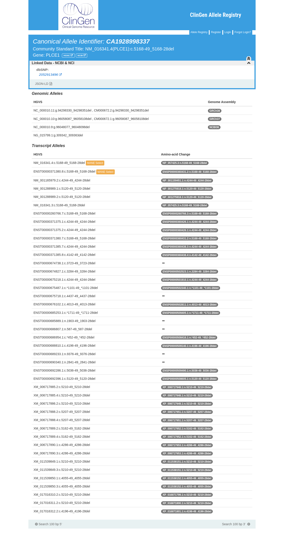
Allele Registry (199, 32)
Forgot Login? (243, 32)
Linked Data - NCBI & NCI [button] (141, 63)
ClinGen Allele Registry (215, 15)
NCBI (80, 55)
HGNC (67, 55)
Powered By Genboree (234, 531)
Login (228, 32)
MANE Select (95, 163)
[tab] (142, 63)
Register (216, 32)
